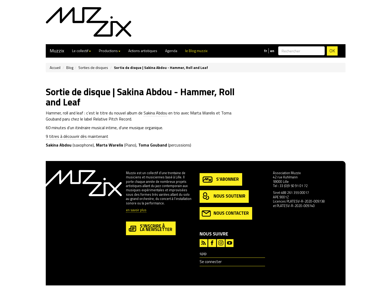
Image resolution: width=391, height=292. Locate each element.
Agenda (171, 50)
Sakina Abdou (155, 113)
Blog (69, 67)
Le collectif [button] (81, 50)
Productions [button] (109, 50)
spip (203, 253)
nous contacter (225, 213)
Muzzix (57, 50)
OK (332, 50)
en (272, 50)
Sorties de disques (93, 67)
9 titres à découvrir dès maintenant (77, 136)
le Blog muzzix (196, 50)
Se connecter (211, 262)
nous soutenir (223, 196)
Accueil (55, 67)
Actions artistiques (142, 50)
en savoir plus (136, 210)
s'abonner (220, 179)
